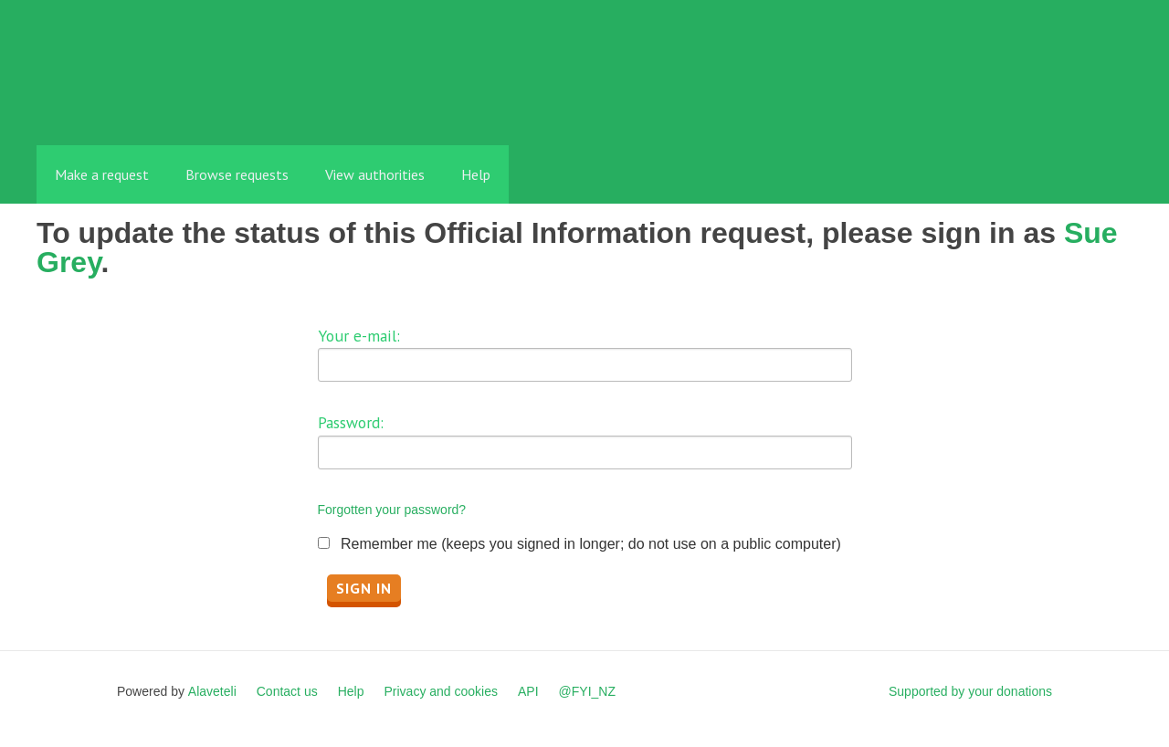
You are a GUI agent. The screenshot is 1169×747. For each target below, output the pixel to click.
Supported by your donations (970, 691)
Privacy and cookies (441, 691)
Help (475, 174)
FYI (141, 105)
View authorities (375, 174)
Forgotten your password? (392, 509)
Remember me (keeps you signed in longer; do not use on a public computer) (591, 544)
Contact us (287, 691)
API (528, 691)
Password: (351, 422)
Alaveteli (212, 691)
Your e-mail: (359, 335)
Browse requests (237, 174)
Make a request (102, 174)
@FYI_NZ (587, 691)
